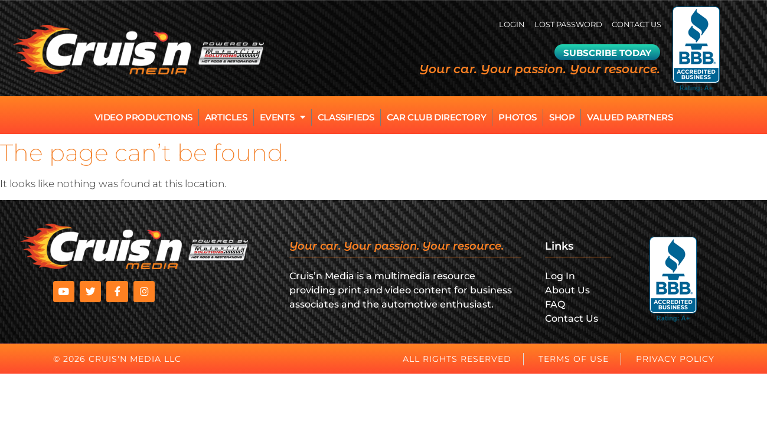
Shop (562, 117)
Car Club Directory (437, 117)
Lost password (559, 24)
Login (498, 24)
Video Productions (143, 117)
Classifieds (346, 117)
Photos (517, 117)
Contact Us (633, 24)
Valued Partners (630, 117)
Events (282, 117)
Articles (226, 117)
